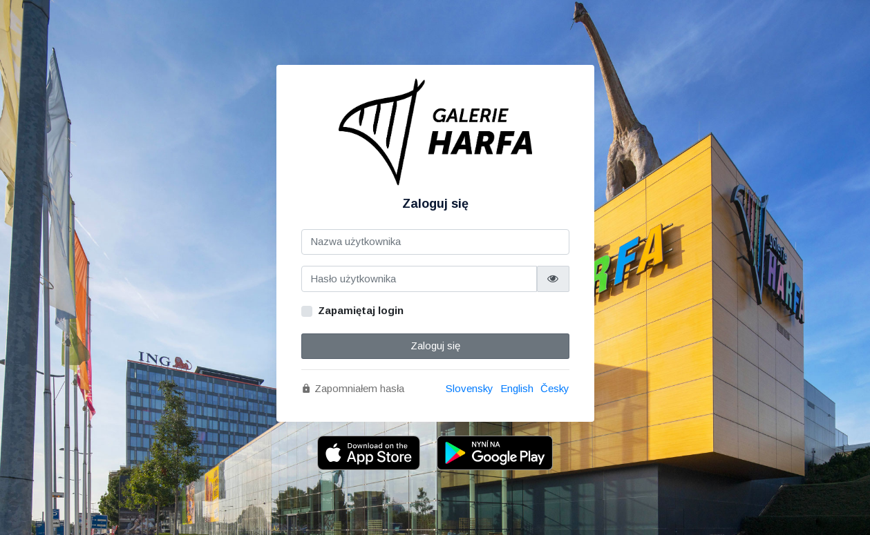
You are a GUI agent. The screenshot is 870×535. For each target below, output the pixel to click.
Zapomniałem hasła (352, 388)
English (516, 388)
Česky (554, 388)
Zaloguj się (435, 345)
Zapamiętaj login (361, 310)
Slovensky (469, 388)
